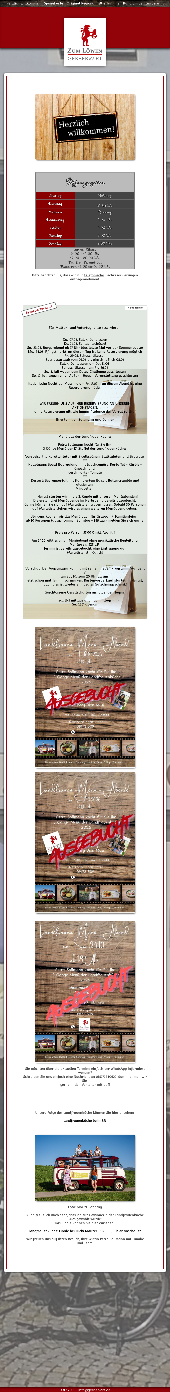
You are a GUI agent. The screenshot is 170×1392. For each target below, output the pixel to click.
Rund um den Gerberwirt (143, 3)
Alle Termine (109, 3)
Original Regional (81, 3)
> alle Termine (135, 308)
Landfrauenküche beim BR (84, 1121)
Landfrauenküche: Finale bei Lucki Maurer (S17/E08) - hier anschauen (85, 1231)
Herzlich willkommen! (24, 3)
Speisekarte (53, 3)
